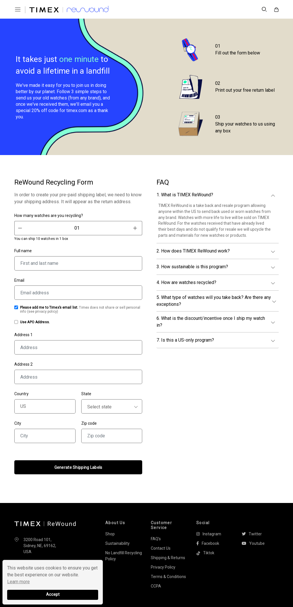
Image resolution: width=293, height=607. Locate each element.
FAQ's (156, 538)
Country (21, 393)
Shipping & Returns (168, 557)
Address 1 (23, 334)
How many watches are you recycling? (48, 215)
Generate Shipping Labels (78, 467)
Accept (53, 594)
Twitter (252, 534)
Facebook (207, 543)
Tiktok (205, 553)
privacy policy (46, 312)
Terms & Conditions (168, 576)
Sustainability (117, 543)
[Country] (45, 406)
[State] (111, 406)
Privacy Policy (163, 567)
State (86, 393)
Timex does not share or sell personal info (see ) (80, 310)
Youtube (253, 543)
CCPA (156, 586)
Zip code (89, 423)
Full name (23, 250)
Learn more (18, 581)
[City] (45, 436)
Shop (110, 534)
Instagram (208, 534)
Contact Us (161, 548)
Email (19, 280)
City (17, 423)
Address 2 (23, 364)
